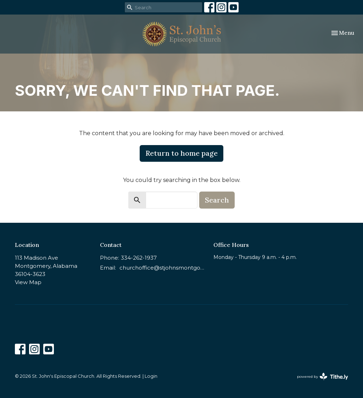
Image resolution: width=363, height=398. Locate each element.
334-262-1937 (139, 257)
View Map (28, 282)
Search (217, 199)
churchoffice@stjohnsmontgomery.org (162, 267)
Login (151, 376)
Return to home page (181, 153)
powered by (322, 376)
